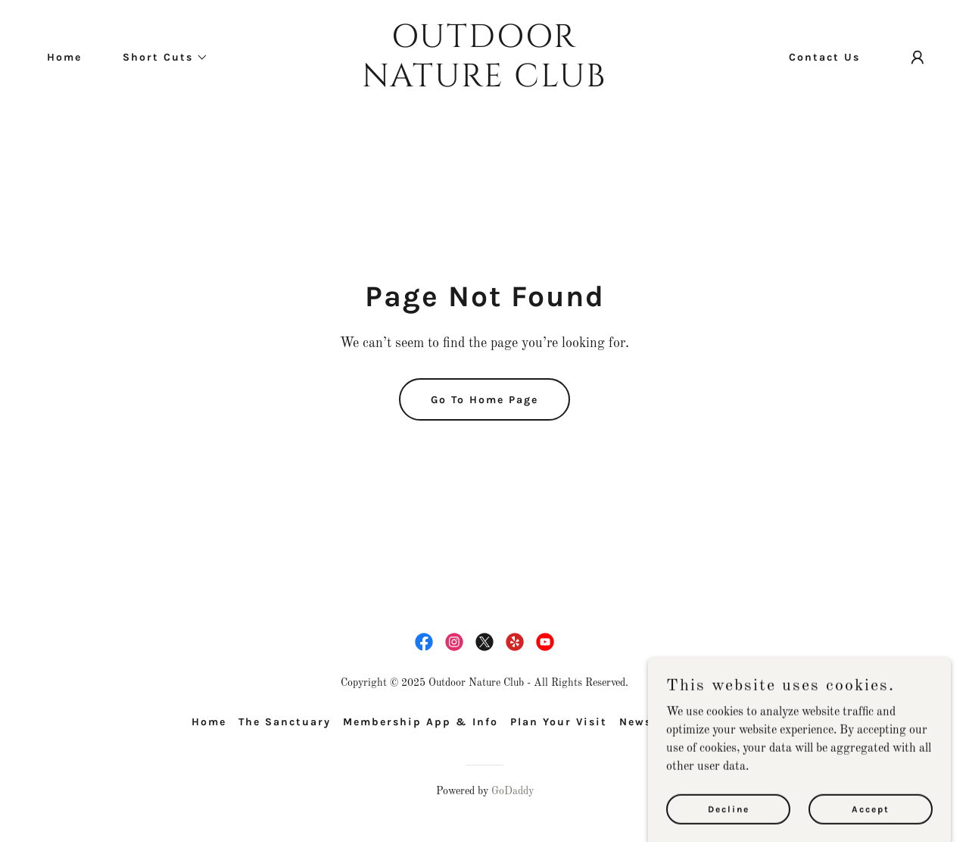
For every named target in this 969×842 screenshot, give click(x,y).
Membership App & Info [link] (420, 721)
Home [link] (64, 57)
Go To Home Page (484, 399)
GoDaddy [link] (512, 791)
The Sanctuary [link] (284, 721)
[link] (484, 83)
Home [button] (209, 721)
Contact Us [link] (824, 57)
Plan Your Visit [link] (558, 721)
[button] (160, 58)
